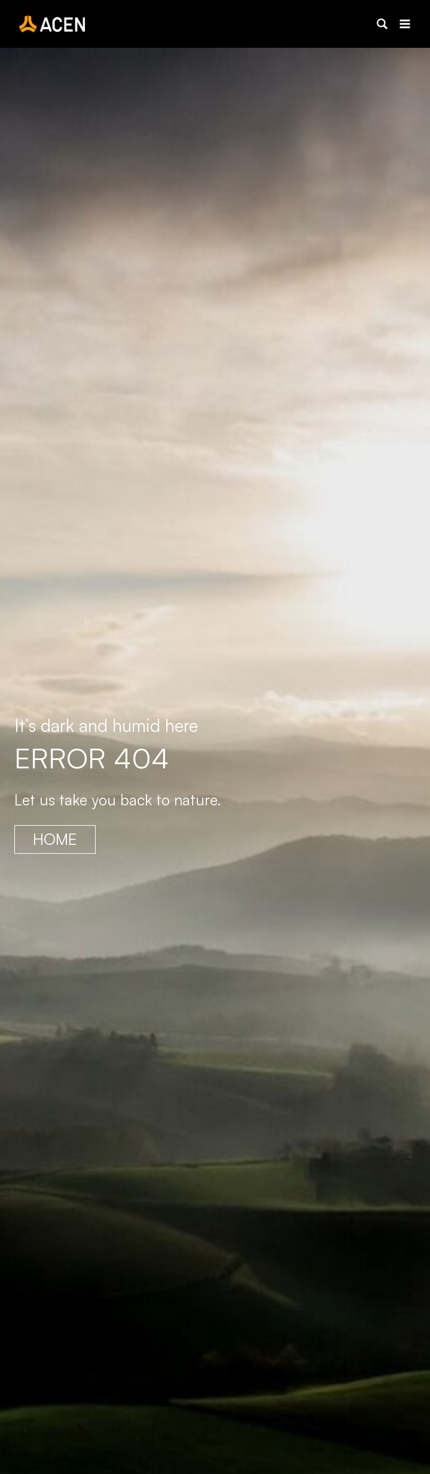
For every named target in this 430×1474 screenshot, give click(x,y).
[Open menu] (405, 23)
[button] (382, 24)
